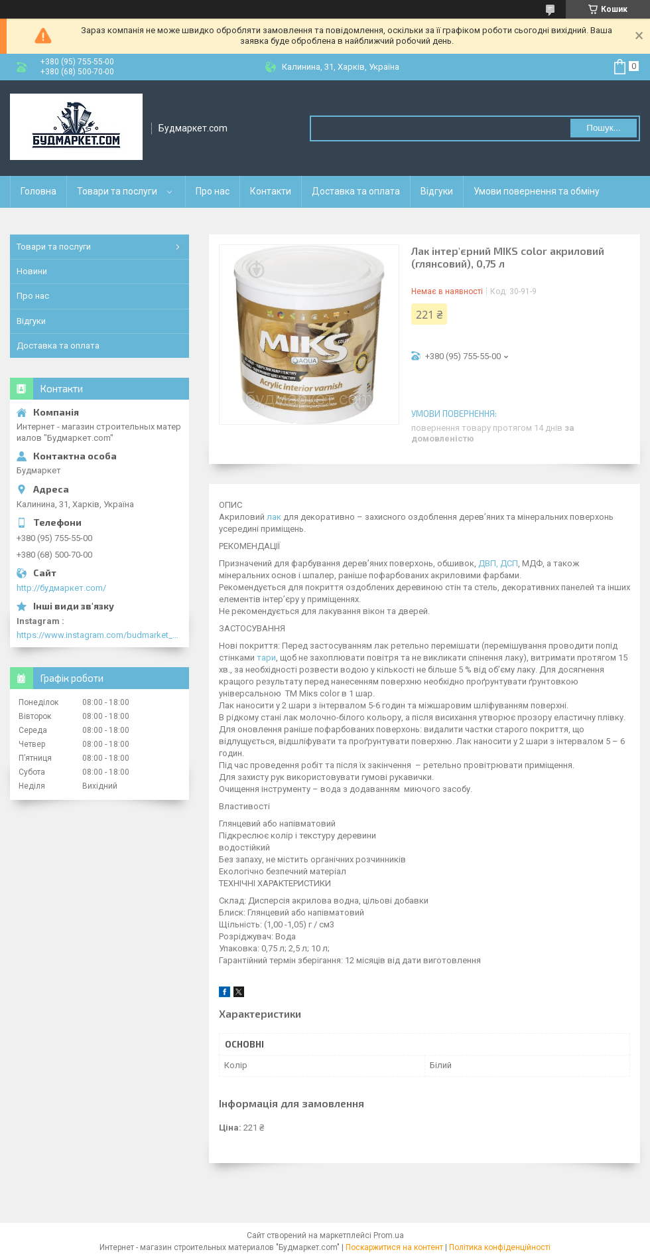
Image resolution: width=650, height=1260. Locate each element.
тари (266, 658)
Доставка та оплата (356, 191)
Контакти (270, 191)
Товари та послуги (117, 191)
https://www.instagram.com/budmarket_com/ (99, 635)
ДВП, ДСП (498, 563)
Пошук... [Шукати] (603, 128)
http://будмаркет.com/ (61, 588)
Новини (32, 271)
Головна (38, 191)
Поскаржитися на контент (394, 1247)
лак (274, 517)
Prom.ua (388, 1235)
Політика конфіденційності (500, 1247)
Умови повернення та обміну (537, 191)
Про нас (212, 191)
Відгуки (437, 191)
